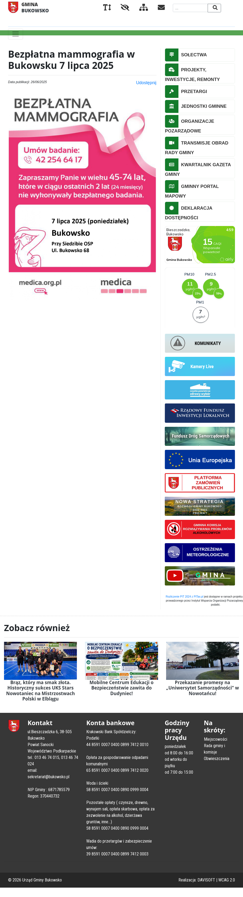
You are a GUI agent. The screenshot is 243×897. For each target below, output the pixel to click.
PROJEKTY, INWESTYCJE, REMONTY (192, 73)
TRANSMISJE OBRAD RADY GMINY (197, 146)
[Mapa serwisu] (139, 8)
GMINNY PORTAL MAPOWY (192, 189)
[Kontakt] (157, 8)
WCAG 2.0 (226, 880)
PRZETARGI (186, 91)
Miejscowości (215, 739)
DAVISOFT (206, 880)
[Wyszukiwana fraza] (190, 8)
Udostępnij (146, 82)
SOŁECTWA (186, 55)
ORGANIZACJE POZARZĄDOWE (189, 124)
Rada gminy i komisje (214, 749)
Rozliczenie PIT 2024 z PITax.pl (184, 596)
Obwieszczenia (216, 758)
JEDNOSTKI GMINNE (196, 106)
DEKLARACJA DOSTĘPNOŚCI (188, 211)
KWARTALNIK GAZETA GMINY (198, 167)
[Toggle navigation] (15, 34)
